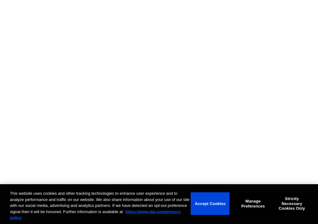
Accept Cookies (210, 203)
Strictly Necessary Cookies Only (292, 203)
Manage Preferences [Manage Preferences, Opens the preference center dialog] (253, 203)
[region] (159, 204)
